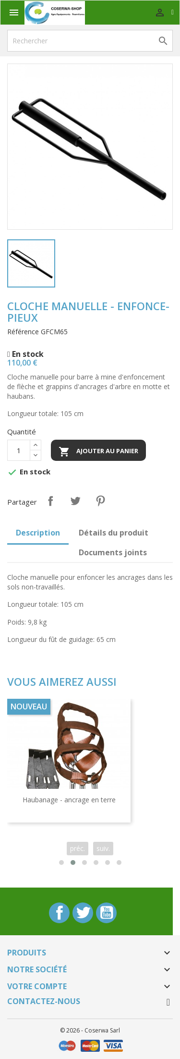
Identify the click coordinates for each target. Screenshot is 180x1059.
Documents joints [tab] (113, 552)
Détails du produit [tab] (113, 532)
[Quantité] (18, 450)
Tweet (75, 500)
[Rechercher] (90, 41)
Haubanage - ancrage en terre (69, 799)
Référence (23, 331)
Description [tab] (38, 532)
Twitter (82, 912)
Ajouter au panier (98, 452)
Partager (50, 500)
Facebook (59, 912)
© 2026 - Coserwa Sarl (90, 1030)
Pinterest (100, 500)
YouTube (106, 912)
